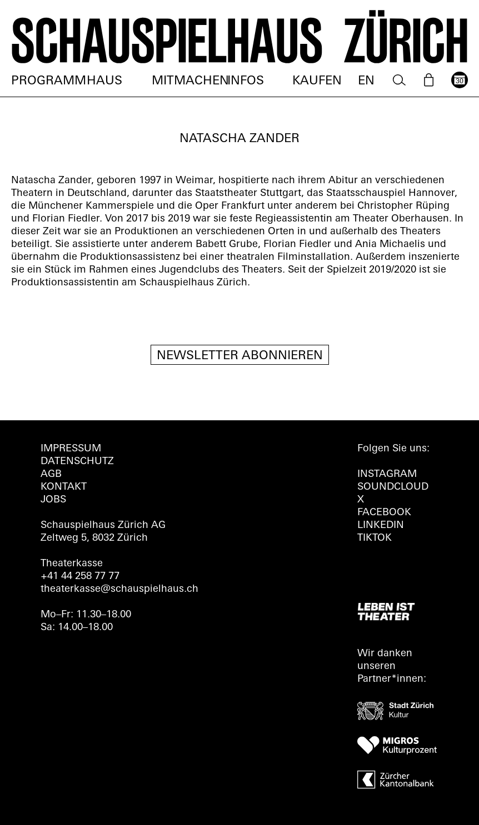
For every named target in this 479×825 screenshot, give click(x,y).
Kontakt (64, 487)
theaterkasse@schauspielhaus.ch (119, 589)
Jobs (53, 500)
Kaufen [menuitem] (317, 81)
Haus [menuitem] (104, 81)
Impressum (71, 449)
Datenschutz (77, 461)
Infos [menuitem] (245, 81)
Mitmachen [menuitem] (190, 81)
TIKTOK (374, 538)
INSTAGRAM (387, 474)
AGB (51, 474)
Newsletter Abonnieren (240, 356)
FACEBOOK (384, 512)
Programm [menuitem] (48, 81)
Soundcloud (392, 487)
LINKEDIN (380, 525)
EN (366, 81)
